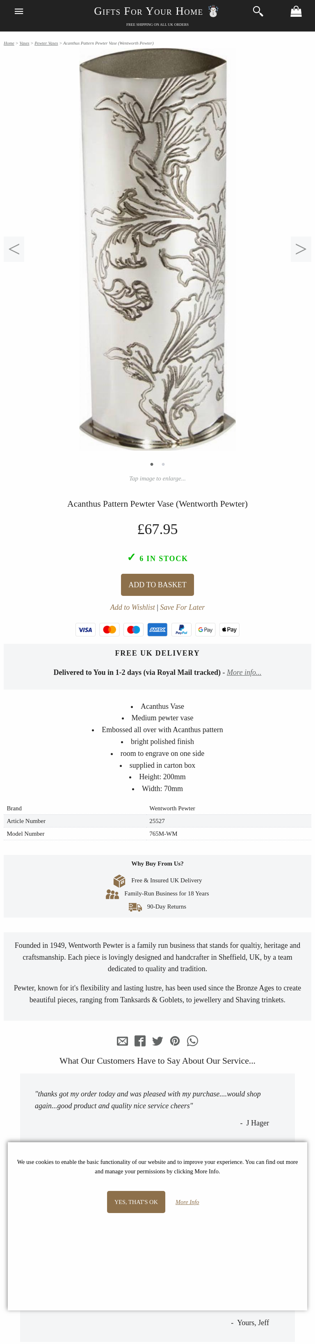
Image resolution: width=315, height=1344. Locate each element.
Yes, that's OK (136, 1202)
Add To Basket (157, 585)
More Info (187, 1202)
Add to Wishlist (132, 607)
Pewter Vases (46, 43)
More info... (244, 672)
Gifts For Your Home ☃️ (157, 11)
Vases (24, 43)
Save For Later (182, 607)
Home (9, 43)
